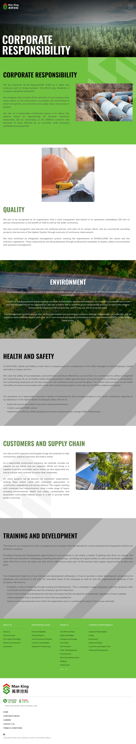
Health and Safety (95, 643)
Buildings (63, 661)
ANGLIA (48, 738)
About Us (7, 625)
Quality (91, 635)
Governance (7, 646)
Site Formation (65, 646)
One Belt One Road (67, 632)
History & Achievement (11, 643)
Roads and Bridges (67, 635)
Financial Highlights (39, 632)
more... (62, 669)
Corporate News (11, 716)
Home (5, 712)
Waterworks (65, 665)
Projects (64, 625)
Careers (7, 720)
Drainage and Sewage (68, 639)
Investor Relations (41, 625)
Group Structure (9, 635)
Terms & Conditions (12, 728)
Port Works (64, 643)
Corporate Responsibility (101, 625)
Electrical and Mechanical (69, 657)
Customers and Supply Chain (99, 646)
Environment (93, 639)
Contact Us (9, 724)
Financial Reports (38, 635)
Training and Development (98, 650)
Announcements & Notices (42, 639)
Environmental (65, 654)
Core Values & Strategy (12, 639)
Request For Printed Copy (41, 646)
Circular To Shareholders (41, 643)
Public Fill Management (68, 650)
